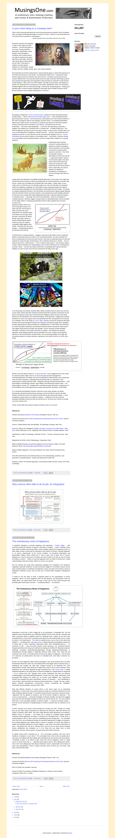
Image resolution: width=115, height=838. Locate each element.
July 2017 (18, 807)
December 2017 (20, 801)
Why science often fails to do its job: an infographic (38, 484)
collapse (36, 320)
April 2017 (19, 809)
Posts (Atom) (23, 789)
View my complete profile (92, 50)
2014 (15, 817)
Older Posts (66, 786)
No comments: (37, 529)
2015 (15, 815)
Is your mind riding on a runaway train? (32, 28)
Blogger (70, 833)
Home (41, 786)
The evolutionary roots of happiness (30, 541)
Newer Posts (16, 786)
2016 (15, 812)
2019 (15, 797)
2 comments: (37, 472)
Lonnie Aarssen (91, 44)
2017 (15, 799)
